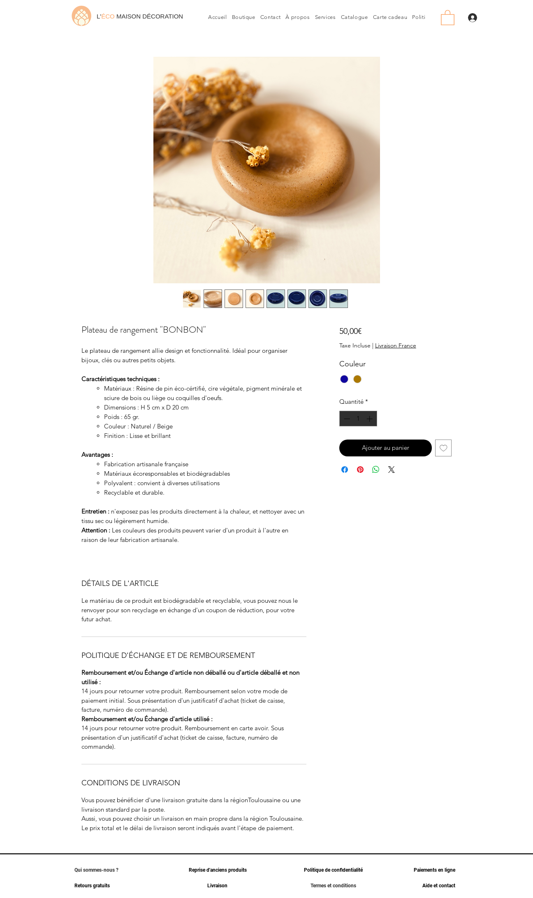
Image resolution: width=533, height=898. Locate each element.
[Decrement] (346, 418)
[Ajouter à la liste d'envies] (443, 448)
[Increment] (370, 418)
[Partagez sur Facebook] (345, 469)
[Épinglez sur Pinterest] (360, 469)
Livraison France (395, 345)
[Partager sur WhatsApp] (376, 469)
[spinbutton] (358, 418)
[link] (447, 17)
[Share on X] (391, 469)
